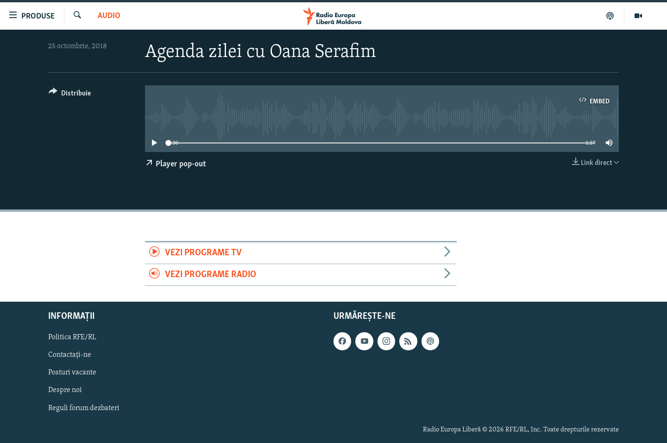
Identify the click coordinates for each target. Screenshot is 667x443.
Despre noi (65, 390)
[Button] (70, 94)
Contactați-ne (69, 355)
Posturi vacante (72, 373)
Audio (109, 16)
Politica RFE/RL (72, 338)
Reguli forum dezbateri (84, 408)
